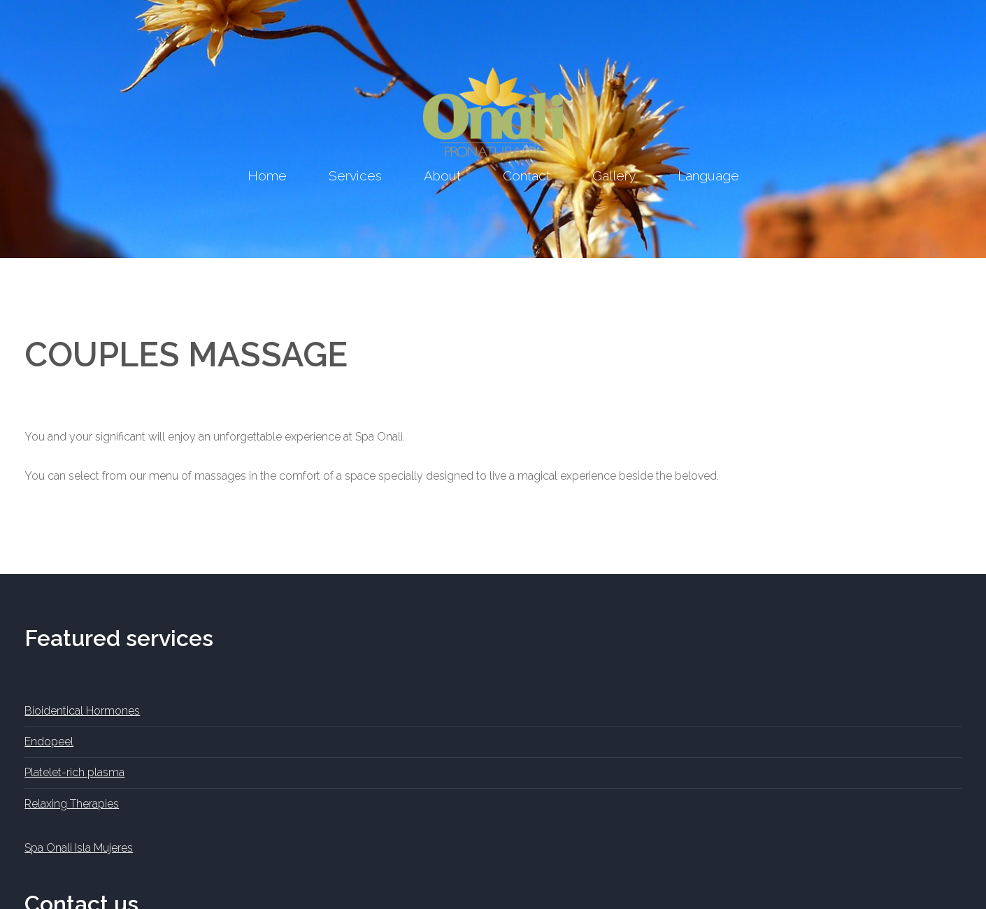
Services (355, 175)
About (442, 175)
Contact (526, 175)
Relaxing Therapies (71, 803)
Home (267, 175)
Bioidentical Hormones (82, 710)
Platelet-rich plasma (74, 772)
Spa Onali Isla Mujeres (78, 847)
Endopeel (48, 741)
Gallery (614, 175)
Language (708, 175)
